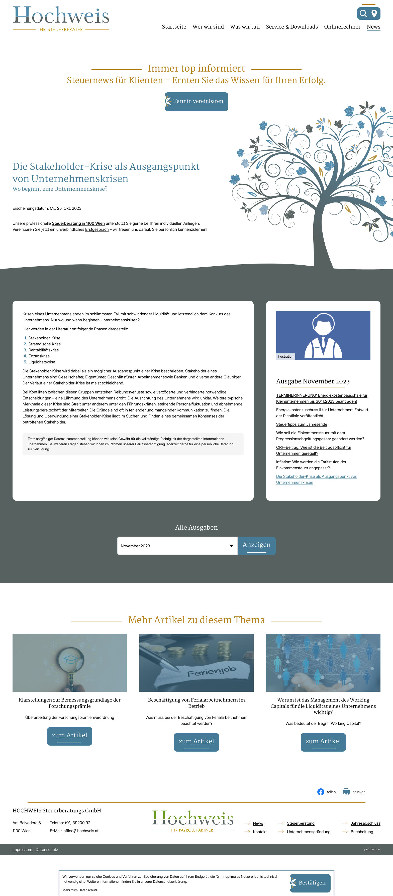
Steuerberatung (301, 838)
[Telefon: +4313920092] (77, 838)
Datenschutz (47, 864)
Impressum (22, 864)
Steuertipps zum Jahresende (301, 434)
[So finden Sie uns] (374, 19)
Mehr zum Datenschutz (79, 890)
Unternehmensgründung (309, 847)
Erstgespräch (97, 240)
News (373, 32)
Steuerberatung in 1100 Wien (78, 234)
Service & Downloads (292, 32)
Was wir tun (245, 32)
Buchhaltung (362, 847)
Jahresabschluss (365, 838)
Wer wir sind (208, 32)
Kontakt (260, 847)
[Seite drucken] (354, 807)
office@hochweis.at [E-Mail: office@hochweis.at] (80, 846)
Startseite (174, 32)
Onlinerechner (342, 32)
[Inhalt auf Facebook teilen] (326, 807)
